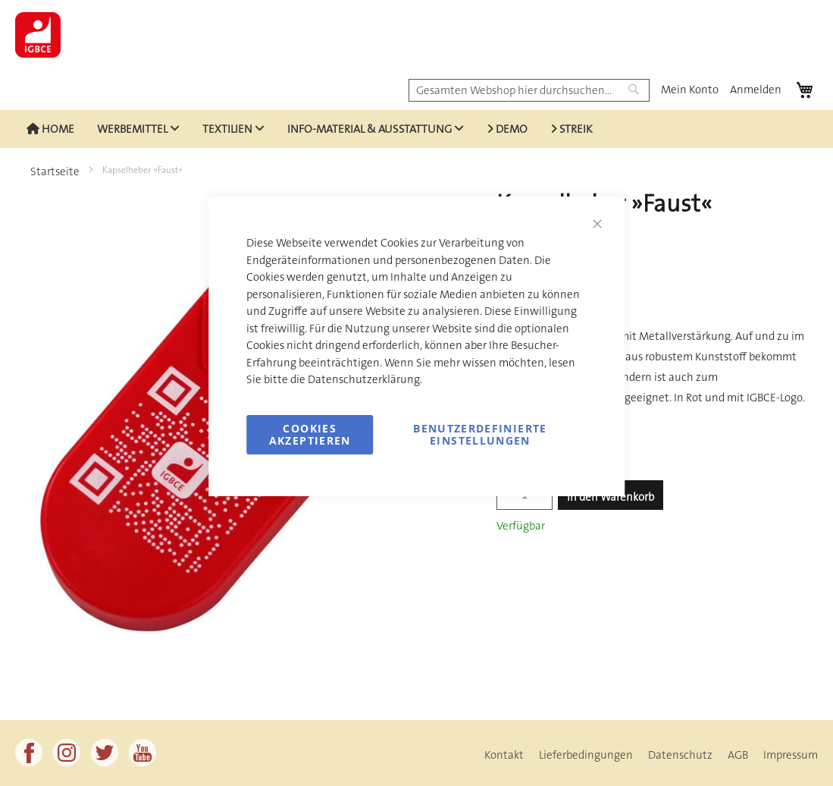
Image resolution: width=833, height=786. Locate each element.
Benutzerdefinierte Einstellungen (479, 434)
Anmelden (755, 89)
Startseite (55, 171)
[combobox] (529, 90)
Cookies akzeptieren (310, 434)
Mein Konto (690, 89)
